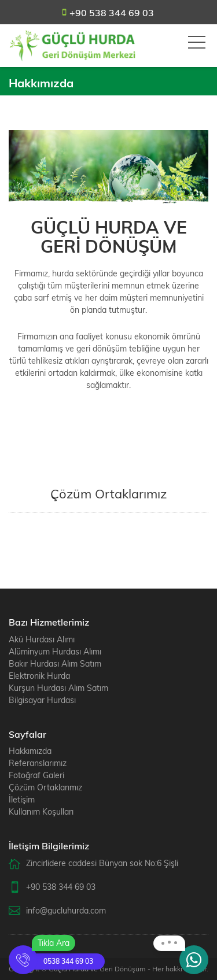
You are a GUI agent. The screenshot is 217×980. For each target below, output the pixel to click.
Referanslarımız (38, 763)
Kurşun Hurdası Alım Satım (58, 688)
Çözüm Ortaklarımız (45, 787)
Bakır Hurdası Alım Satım (55, 664)
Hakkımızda (30, 751)
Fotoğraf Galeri (36, 775)
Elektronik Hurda (39, 676)
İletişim (22, 799)
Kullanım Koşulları (41, 812)
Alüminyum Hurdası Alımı (55, 651)
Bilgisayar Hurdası (42, 700)
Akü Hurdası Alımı (42, 639)
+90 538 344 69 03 (111, 13)
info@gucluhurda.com (66, 910)
